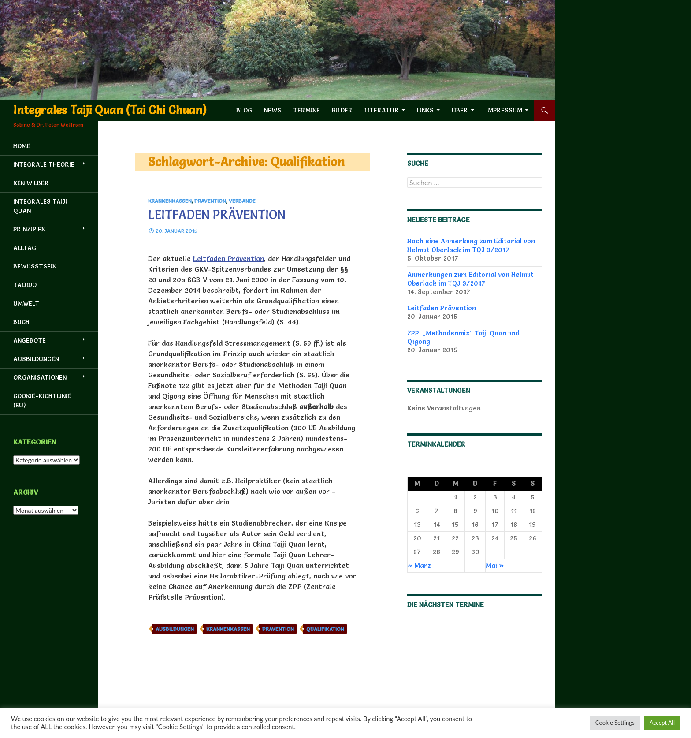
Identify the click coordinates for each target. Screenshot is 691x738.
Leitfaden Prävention (216, 214)
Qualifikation (325, 629)
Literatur (381, 110)
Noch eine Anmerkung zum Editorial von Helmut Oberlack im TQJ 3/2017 (471, 245)
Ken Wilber (31, 183)
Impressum (504, 110)
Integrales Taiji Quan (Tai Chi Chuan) (110, 110)
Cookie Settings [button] (615, 722)
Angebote (29, 340)
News (272, 110)
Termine (306, 110)
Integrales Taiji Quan (40, 206)
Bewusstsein (34, 266)
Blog (244, 110)
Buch (21, 322)
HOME (21, 146)
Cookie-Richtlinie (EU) (42, 400)
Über (460, 110)
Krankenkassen (170, 201)
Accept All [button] (662, 722)
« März (419, 565)
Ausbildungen (175, 629)
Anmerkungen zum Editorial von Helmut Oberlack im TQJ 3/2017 (470, 278)
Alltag (24, 248)
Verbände (242, 201)
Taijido (25, 285)
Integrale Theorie (43, 164)
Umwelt (26, 303)
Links (425, 110)
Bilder (342, 110)
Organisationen (40, 377)
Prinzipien (29, 229)
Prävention (210, 201)
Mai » (495, 565)
